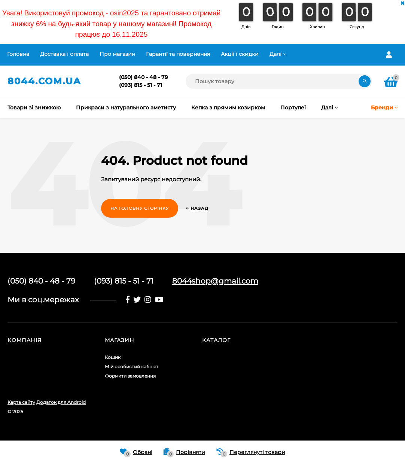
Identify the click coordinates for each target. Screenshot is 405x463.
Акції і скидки (240, 54)
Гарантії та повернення (178, 54)
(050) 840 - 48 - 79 (143, 77)
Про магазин (117, 54)
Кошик (113, 357)
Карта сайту (21, 402)
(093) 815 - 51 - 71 (140, 85)
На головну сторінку (139, 208)
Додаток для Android (61, 402)
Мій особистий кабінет (131, 366)
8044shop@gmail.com (215, 280)
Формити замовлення (130, 376)
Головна (18, 54)
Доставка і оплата (64, 54)
